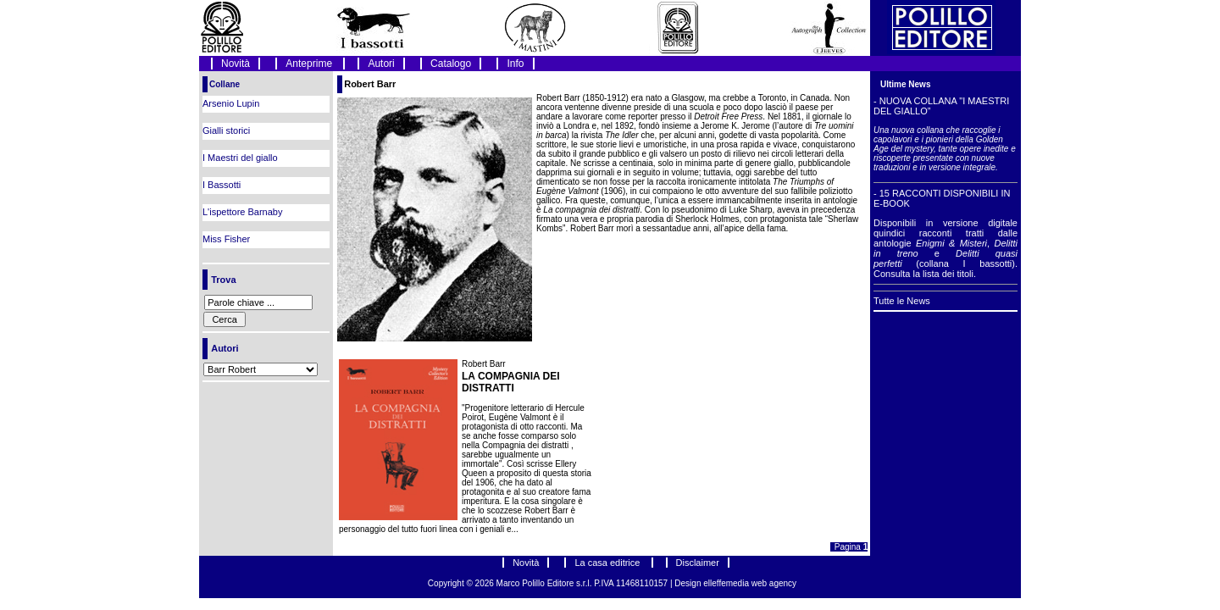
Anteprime (310, 63)
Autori (381, 63)
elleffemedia (727, 583)
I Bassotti (221, 185)
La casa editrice (608, 562)
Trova (223, 279)
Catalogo (450, 63)
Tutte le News (901, 301)
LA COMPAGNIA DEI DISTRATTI (511, 382)
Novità (235, 63)
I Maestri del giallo (240, 157)
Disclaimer (697, 562)
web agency (773, 583)
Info (515, 63)
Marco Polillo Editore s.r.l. (544, 583)
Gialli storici (226, 130)
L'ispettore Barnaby (242, 212)
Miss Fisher (226, 239)
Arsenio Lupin (230, 103)
